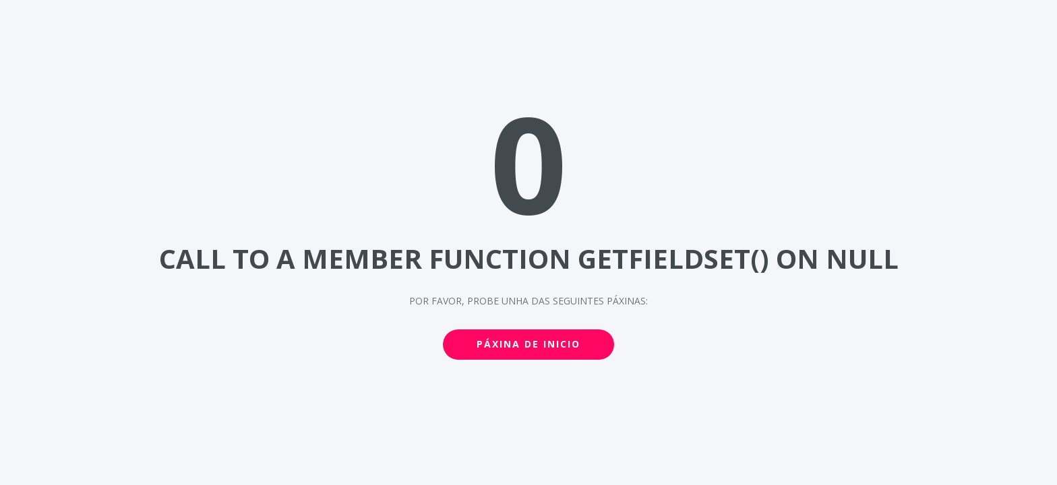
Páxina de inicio (528, 343)
